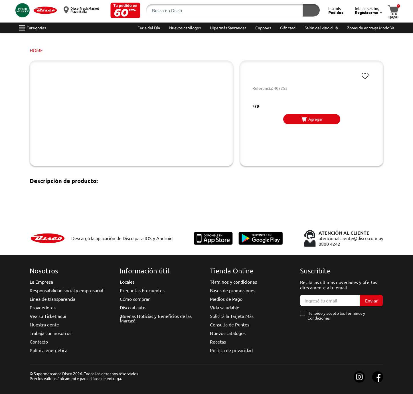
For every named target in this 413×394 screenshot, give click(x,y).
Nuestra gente (44, 324)
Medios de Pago (226, 298)
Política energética (48, 350)
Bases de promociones (232, 290)
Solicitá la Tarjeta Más (232, 316)
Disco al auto (132, 307)
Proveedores (43, 307)
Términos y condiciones (233, 281)
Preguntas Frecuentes (142, 290)
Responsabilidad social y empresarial (66, 290)
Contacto (39, 341)
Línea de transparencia (52, 298)
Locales (127, 281)
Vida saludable (224, 307)
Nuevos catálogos (228, 333)
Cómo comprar (135, 298)
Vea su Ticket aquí (48, 316)
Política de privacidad (231, 350)
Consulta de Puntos (229, 324)
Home (36, 50)
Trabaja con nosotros (50, 333)
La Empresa (41, 281)
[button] (125, 10)
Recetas (218, 341)
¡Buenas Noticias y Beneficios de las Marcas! (156, 318)
